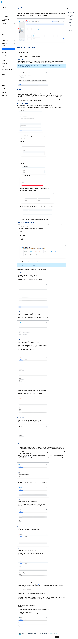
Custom (70, 33)
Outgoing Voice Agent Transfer (71, 9)
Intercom (70, 27)
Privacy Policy (51, 633)
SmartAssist (70, 25)
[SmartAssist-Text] (5, 2)
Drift (69, 31)
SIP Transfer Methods (71, 12)
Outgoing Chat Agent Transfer (71, 16)
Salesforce (70, 19)
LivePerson (70, 22)
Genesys (70, 30)
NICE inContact (71, 24)
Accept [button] (57, 636)
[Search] (40, 2)
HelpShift (70, 28)
